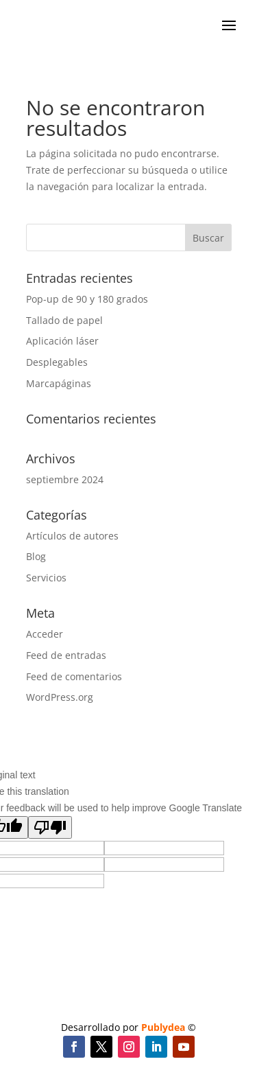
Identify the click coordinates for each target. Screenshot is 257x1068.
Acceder (44, 633)
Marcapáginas (58, 383)
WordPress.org (59, 697)
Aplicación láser (62, 340)
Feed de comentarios (74, 676)
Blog (36, 556)
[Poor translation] (50, 827)
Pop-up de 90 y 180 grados (87, 298)
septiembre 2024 (64, 479)
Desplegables (57, 362)
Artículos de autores (72, 535)
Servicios (46, 577)
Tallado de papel (64, 320)
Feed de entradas (66, 655)
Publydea (163, 1027)
